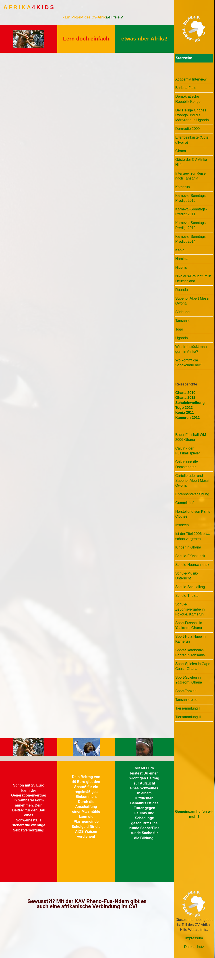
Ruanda (181, 290)
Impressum (194, 938)
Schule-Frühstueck (190, 556)
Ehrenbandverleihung (192, 494)
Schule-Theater (187, 595)
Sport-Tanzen (185, 691)
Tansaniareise (186, 700)
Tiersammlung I (187, 708)
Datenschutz (194, 947)
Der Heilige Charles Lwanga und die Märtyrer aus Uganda (192, 115)
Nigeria (181, 267)
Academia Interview (191, 79)
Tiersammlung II (188, 717)
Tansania (182, 321)
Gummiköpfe (185, 503)
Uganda (181, 338)
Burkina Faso (185, 88)
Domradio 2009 (187, 129)
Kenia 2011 (184, 412)
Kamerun (182, 187)
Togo (179, 329)
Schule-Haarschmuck (192, 565)
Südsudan (183, 312)
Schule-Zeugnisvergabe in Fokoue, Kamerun (190, 609)
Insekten (182, 525)
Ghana (180, 151)
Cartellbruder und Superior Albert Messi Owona (192, 481)
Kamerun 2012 (187, 418)
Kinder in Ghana (188, 547)
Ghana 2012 (185, 397)
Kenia (179, 250)
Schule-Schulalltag (190, 587)
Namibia (181, 259)
